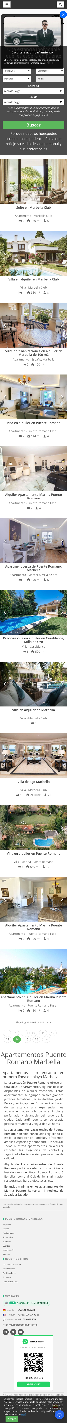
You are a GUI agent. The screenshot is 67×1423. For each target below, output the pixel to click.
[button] (5, 181)
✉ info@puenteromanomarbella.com (20, 1325)
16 (36, 1039)
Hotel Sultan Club (10, 1282)
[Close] (63, 14)
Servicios (7, 1242)
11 (43, 1033)
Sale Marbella (9, 1269)
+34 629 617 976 (27, 1319)
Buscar (33, 125)
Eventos (6, 1246)
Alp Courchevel (9, 1273)
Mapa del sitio (19, 1398)
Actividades (8, 1237)
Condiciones (50, 1398)
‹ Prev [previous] (7, 1033)
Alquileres (7, 1224)
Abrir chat (33, 1384)
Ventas (6, 1229)
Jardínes (6, 1254)
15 (26, 1039)
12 (52, 1033)
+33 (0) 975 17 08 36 (28, 1314)
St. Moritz (7, 1277)
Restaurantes (8, 1233)
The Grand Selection (12, 1264)
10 (33, 1033)
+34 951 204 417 (26, 1310)
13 (7, 1039)
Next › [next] (46, 1039)
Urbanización (8, 1250)
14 (17, 1039)
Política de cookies (34, 1398)
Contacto (7, 1400)
